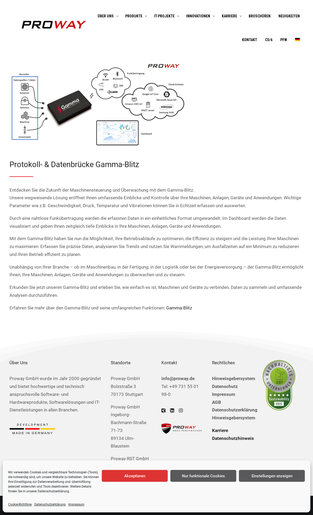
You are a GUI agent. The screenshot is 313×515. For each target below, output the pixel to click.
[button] (163, 411)
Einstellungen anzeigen (272, 476)
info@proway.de (178, 378)
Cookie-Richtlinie (20, 504)
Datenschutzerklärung (53, 491)
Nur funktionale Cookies (203, 476)
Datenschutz (225, 386)
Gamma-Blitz (179, 307)
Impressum (76, 504)
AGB (216, 402)
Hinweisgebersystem (233, 378)
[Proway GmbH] (53, 24)
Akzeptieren (134, 476)
